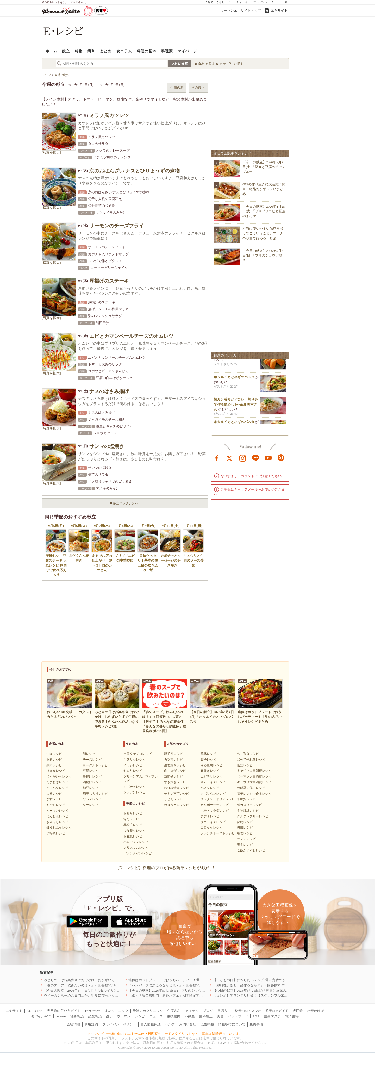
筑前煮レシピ (173, 776)
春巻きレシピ (210, 771)
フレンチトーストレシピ (218, 833)
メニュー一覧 (279, 2)
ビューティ (235, 2)
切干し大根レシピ (95, 793)
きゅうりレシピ (57, 822)
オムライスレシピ (213, 782)
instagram (243, 458)
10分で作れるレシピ (251, 759)
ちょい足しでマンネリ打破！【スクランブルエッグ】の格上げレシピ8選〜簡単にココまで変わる (286, 995)
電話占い (224, 1011)
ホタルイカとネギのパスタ (234, 379)
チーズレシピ (92, 759)
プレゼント (260, 2)
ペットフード (238, 1016)
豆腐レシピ (90, 771)
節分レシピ (131, 819)
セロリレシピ (132, 771)
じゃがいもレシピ (58, 776)
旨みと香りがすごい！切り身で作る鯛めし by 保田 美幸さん (236, 405)
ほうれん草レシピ (58, 827)
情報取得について (231, 1024)
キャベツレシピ (57, 788)
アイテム (192, 1011)
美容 (220, 1016)
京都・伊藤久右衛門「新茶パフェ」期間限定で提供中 (169, 995)
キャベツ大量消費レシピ (254, 771)
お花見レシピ (132, 836)
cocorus (61, 1016)
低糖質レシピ (246, 799)
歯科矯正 (206, 1016)
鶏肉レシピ (54, 765)
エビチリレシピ (211, 776)
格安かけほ (315, 1011)
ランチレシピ (246, 839)
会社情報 (73, 1024)
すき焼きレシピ (175, 782)
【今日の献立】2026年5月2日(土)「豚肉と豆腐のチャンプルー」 (263, 166)
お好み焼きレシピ (176, 788)
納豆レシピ (90, 788)
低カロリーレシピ (249, 805)
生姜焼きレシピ (175, 765)
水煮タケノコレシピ (137, 754)
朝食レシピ (245, 833)
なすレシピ (54, 799)
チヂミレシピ (210, 816)
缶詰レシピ (245, 765)
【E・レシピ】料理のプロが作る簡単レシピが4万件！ (165, 868)
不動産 (190, 1016)
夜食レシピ (245, 845)
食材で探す (206, 64)
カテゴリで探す (231, 64)
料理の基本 (146, 50)
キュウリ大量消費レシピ (254, 782)
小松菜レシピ (55, 833)
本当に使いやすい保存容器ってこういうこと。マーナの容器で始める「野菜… (262, 233)
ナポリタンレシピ (213, 793)
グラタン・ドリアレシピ (218, 799)
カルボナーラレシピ (215, 805)
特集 (79, 50)
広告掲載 (207, 1024)
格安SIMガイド (277, 1011)
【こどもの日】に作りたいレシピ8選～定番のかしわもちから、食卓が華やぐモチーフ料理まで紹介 (288, 980)
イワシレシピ (132, 765)
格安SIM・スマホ (248, 1011)
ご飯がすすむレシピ (251, 850)
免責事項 (256, 1024)
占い (248, 2)
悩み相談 (77, 1016)
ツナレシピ (90, 805)
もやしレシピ (55, 805)
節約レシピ (245, 822)
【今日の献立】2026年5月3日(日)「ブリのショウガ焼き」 (262, 255)
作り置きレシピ (248, 754)
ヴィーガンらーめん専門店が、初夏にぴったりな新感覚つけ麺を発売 (96, 995)
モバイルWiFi (41, 1016)
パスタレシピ (210, 788)
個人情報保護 (150, 1024)
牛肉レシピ (54, 754)
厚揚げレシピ (92, 776)
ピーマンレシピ (57, 810)
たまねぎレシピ (57, 782)
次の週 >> (198, 87)
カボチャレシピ (134, 786)
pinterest (281, 458)
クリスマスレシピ (135, 847)
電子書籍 (292, 1016)
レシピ (140, 1016)
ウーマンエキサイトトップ (240, 11)
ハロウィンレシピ (135, 842)
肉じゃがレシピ (175, 771)
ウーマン (123, 1016)
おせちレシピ (132, 813)
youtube (268, 458)
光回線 (298, 1011)
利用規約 (91, 1024)
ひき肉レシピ (55, 771)
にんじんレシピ (57, 816)
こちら (219, 1043)
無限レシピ (245, 827)
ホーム (51, 50)
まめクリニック (116, 1011)
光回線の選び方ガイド (64, 1011)
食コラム (124, 50)
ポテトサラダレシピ (215, 810)
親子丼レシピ (173, 754)
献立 (66, 50)
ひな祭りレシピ (134, 830)
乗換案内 (173, 1016)
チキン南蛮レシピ (176, 793)
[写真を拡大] (51, 152)
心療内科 (174, 1011)
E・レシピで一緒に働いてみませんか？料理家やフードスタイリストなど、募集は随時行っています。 (165, 1034)
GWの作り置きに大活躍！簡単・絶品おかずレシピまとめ (263, 189)
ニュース (156, 1016)
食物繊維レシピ (248, 810)
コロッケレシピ (211, 827)
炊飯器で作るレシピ (251, 788)
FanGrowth (92, 1011)
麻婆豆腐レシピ (211, 765)
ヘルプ (170, 1024)
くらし (220, 2)
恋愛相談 (95, 1016)
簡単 (91, 50)
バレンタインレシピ (137, 853)
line (255, 458)
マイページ (187, 50)
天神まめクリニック (148, 1011)
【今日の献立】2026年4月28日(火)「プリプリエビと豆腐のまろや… (263, 211)
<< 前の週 (177, 87)
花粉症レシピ (132, 825)
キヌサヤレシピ (134, 759)
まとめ (105, 50)
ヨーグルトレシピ (95, 765)
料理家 (167, 50)
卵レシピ (89, 754)
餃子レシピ (208, 759)
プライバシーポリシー (119, 1024)
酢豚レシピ (208, 754)
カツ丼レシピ (173, 759)
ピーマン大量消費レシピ (254, 776)
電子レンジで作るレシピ (254, 793)
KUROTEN (35, 1011)
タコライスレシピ (213, 822)
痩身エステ (272, 1016)
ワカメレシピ (92, 799)
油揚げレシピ (92, 782)
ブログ (208, 1011)
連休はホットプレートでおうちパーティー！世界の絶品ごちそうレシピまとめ (187, 980)
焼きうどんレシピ (176, 805)
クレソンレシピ (134, 792)
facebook (217, 458)
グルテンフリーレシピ (252, 816)
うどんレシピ (173, 799)
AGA (256, 1016)
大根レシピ (54, 793)
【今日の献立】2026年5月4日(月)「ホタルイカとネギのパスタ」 (92, 990)
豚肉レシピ (54, 759)
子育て (209, 2)
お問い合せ (187, 1024)
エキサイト (279, 11)
